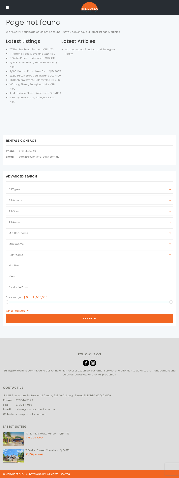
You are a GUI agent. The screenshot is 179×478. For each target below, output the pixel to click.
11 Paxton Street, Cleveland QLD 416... (48, 450)
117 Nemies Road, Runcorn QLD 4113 (32, 49)
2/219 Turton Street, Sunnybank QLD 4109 (35, 76)
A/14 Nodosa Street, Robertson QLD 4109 (35, 93)
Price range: (14, 297)
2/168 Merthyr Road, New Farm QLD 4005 (35, 71)
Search (89, 318)
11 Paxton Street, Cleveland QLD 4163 (32, 54)
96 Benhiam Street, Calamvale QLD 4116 (35, 80)
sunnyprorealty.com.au (30, 414)
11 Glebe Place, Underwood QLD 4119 (32, 58)
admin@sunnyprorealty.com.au (38, 157)
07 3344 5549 (27, 151)
